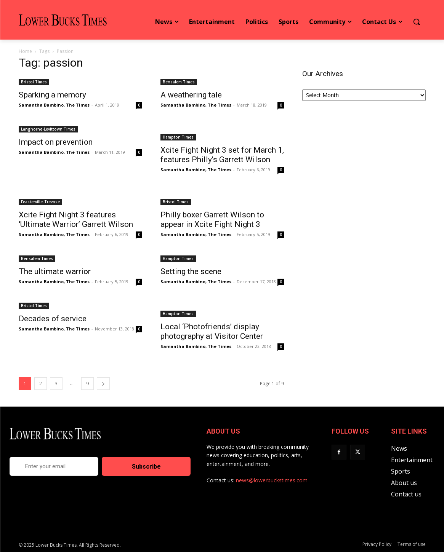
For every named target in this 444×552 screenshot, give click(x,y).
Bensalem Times (179, 82)
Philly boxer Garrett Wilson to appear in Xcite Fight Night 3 (212, 219)
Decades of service (53, 318)
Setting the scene (190, 271)
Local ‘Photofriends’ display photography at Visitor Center (211, 331)
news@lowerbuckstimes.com (272, 480)
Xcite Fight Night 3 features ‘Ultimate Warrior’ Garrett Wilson (76, 219)
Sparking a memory (52, 94)
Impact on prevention (56, 142)
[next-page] (103, 383)
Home (25, 51)
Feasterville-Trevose (40, 201)
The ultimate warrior (55, 271)
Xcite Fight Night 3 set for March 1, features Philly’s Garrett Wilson (222, 154)
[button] (416, 22)
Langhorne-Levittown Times (48, 129)
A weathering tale (191, 94)
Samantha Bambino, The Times (54, 105)
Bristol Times (34, 82)
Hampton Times (178, 137)
